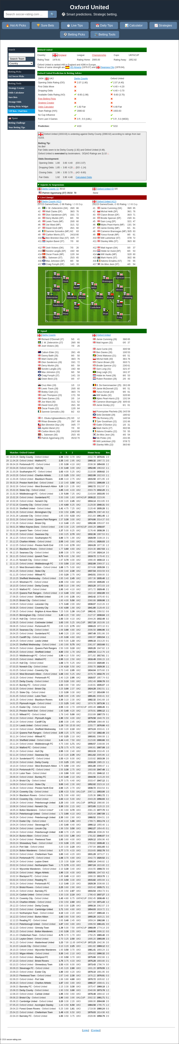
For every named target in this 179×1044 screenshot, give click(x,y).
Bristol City (40, 523)
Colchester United (44, 622)
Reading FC (41, 880)
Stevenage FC (42, 825)
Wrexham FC (25, 582)
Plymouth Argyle (27, 703)
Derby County (48, 335)
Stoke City (24, 490)
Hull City (39, 468)
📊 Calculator (133, 25)
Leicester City (26, 516)
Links (85, 1030)
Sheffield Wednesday (29, 578)
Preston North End (28, 482)
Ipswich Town (25, 530)
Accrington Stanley (44, 1005)
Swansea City (107, 67)
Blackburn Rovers (44, 479)
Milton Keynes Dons (29, 527)
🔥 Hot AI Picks (16, 25)
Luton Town (40, 696)
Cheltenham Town (44, 854)
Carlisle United (26, 894)
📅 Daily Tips (104, 25)
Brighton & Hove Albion (46, 611)
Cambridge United (44, 909)
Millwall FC (40, 574)
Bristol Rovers (26, 887)
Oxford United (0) (105, 189)
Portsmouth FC (26, 464)
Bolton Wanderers (28, 810)
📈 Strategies (163, 25)
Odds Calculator (46, 107)
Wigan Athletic (42, 872)
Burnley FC (24, 685)
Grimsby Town (42, 927)
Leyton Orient (41, 861)
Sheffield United (27, 508)
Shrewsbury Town (28, 843)
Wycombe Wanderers (30, 869)
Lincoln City (40, 828)
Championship (99, 55)
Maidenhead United (44, 942)
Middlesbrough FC (28, 493)
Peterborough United (45, 802)
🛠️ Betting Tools (104, 34)
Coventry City (26, 505)
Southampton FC (27, 471)
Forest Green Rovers (29, 1008)
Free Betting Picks (47, 98)
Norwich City (41, 501)
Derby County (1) (50, 189)
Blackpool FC (25, 876)
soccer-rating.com (14, 1039)
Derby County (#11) (51, 201)
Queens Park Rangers (46, 519)
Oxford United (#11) (106, 201)
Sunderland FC (42, 497)
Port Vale (23, 847)
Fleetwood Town (43, 839)
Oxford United (104, 335)
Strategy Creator (46, 103)
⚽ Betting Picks (74, 34)
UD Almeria (75, 67)
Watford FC (40, 460)
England (62, 55)
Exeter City (24, 707)
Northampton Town (44, 865)
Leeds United (41, 641)
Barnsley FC (41, 891)
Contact (96, 1030)
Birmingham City (43, 512)
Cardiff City (24, 637)
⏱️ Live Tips (75, 25)
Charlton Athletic (43, 475)
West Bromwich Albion (46, 486)
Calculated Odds (84, 177)
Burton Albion (25, 836)
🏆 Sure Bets (45, 25)
